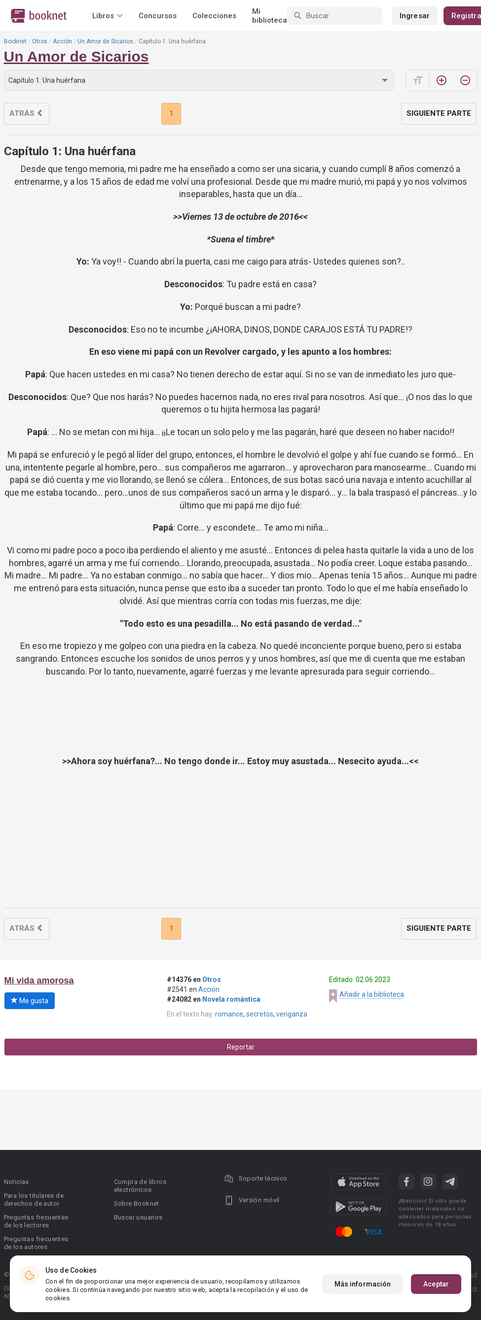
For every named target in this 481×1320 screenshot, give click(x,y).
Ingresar (415, 15)
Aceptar (436, 1284)
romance (229, 1014)
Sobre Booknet (136, 1203)
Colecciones (214, 15)
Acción (62, 41)
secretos (259, 1014)
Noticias (16, 1181)
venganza (291, 1014)
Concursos (158, 15)
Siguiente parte (439, 113)
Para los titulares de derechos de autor (34, 1199)
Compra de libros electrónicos (140, 1185)
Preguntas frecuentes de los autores (36, 1243)
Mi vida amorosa (39, 980)
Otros (39, 41)
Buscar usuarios (138, 1217)
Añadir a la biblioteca (371, 994)
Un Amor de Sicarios (105, 41)
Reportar (241, 1047)
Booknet (15, 41)
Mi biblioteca (269, 16)
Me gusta (29, 1001)
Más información (362, 1284)
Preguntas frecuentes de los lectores (36, 1221)
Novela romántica (231, 999)
